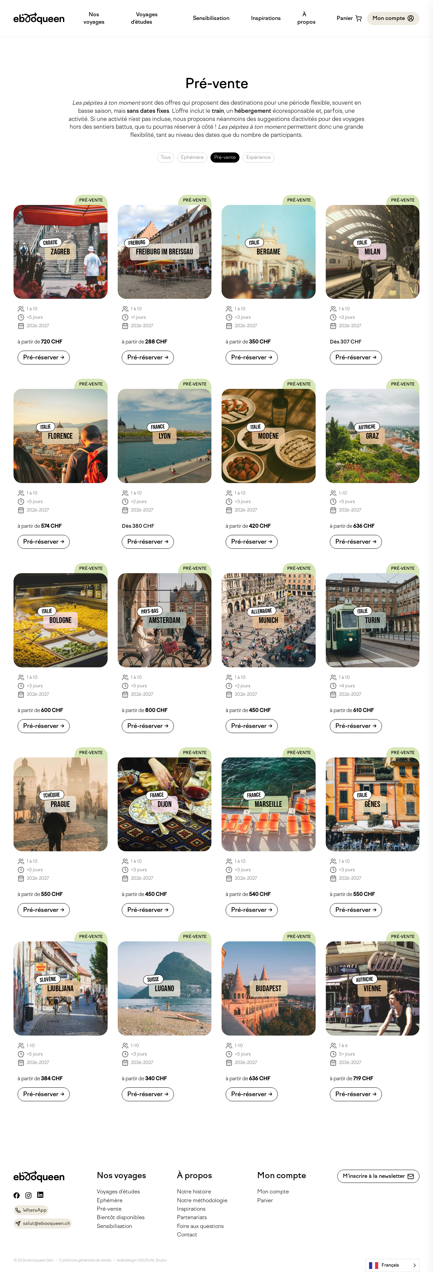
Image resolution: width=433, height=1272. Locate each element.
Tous (165, 157)
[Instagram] (28, 1195)
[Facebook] (17, 1195)
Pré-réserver (41, 357)
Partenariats (192, 1217)
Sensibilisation (211, 18)
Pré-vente (225, 157)
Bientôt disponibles (120, 1217)
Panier (265, 1200)
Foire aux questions (200, 1226)
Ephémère (192, 157)
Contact (187, 1234)
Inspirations (266, 18)
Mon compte (273, 1191)
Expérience (258, 157)
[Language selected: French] (392, 1265)
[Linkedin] (40, 1195)
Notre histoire (194, 1191)
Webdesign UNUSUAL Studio (142, 1260)
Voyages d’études (118, 1191)
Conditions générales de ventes (85, 1260)
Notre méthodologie (202, 1200)
